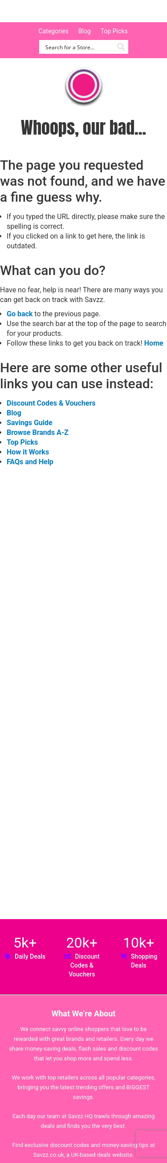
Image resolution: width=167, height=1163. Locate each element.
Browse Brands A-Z (38, 432)
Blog (84, 31)
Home (153, 343)
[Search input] (78, 47)
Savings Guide (30, 422)
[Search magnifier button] (121, 46)
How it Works (28, 452)
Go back (20, 314)
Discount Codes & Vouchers (51, 403)
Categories (53, 31)
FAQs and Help (30, 462)
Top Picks (114, 31)
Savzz (53, 11)
